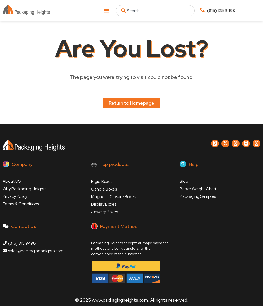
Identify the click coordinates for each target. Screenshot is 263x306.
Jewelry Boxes (104, 211)
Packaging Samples (198, 196)
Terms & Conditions (21, 204)
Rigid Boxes (101, 181)
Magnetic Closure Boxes (113, 196)
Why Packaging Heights (24, 189)
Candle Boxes (104, 189)
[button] (106, 10)
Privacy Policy (15, 196)
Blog (184, 181)
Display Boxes (103, 204)
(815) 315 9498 (221, 10)
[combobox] (155, 10)
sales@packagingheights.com (33, 251)
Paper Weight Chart (198, 189)
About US (12, 181)
